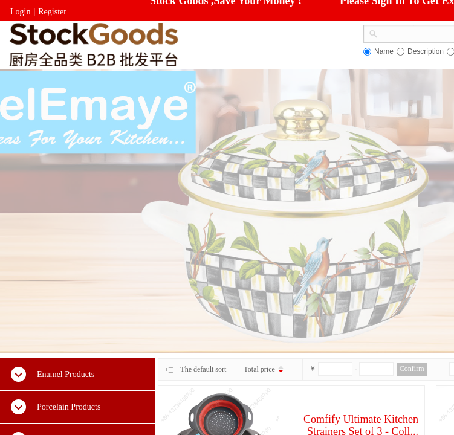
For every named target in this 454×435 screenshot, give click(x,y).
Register (52, 11)
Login (20, 11)
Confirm (412, 368)
